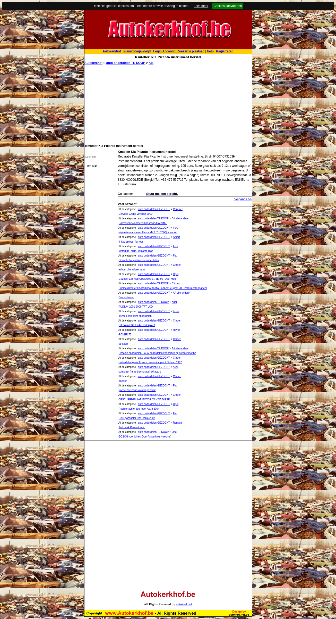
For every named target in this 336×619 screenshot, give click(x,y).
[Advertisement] (168, 104)
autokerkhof (184, 604)
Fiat (175, 255)
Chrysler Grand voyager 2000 (135, 213)
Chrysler (178, 209)
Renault (177, 422)
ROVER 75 (125, 334)
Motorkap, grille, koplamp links (136, 251)
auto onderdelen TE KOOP (125, 63)
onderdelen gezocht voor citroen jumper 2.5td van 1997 (150, 362)
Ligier (176, 311)
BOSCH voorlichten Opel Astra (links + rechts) (145, 436)
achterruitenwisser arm (132, 269)
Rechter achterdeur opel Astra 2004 (139, 408)
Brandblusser (126, 297)
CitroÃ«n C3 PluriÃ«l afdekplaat (137, 325)
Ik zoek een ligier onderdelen (135, 316)
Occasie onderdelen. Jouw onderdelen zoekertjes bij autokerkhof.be (157, 353)
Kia (151, 63)
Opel (175, 274)
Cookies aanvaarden (227, 6)
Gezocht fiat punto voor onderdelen (139, 260)
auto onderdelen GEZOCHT (154, 209)
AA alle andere (180, 218)
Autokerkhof (93, 63)
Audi (175, 246)
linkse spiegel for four (131, 241)
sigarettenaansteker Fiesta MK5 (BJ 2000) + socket (148, 232)
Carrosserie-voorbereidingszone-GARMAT (143, 223)
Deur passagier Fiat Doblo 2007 (137, 418)
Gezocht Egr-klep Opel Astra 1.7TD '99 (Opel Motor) (148, 278)
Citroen (177, 264)
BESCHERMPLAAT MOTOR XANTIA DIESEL (145, 399)
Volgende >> (243, 199)
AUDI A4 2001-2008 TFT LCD (136, 306)
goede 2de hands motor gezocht (137, 390)
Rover (176, 329)
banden (123, 380)
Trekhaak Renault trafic (132, 427)
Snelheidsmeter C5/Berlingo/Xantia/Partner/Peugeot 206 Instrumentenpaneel (163, 288)
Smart (176, 237)
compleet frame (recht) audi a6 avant (140, 371)
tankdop (123, 343)
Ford (175, 227)
